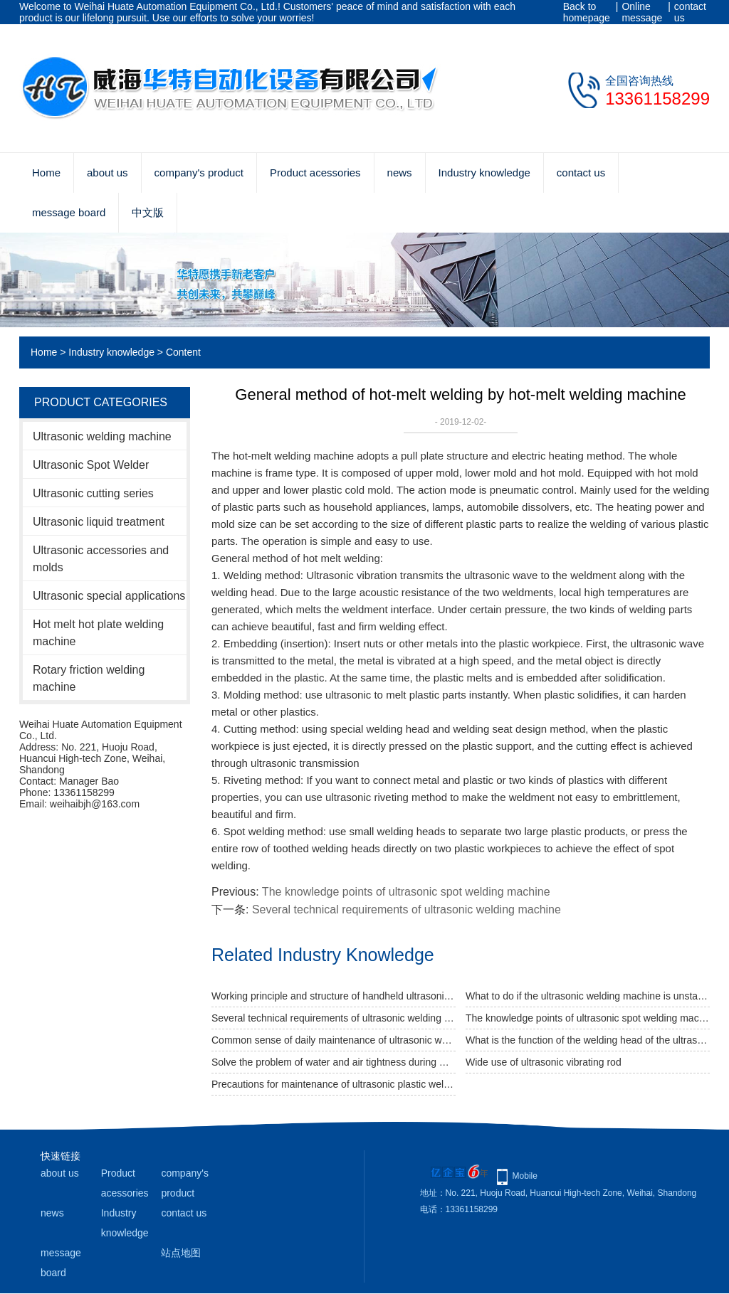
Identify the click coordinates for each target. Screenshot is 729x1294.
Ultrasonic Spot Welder (91, 465)
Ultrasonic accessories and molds (101, 558)
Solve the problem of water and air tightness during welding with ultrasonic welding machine (333, 1062)
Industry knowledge (484, 172)
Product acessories (315, 172)
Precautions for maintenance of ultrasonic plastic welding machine (333, 1084)
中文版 (148, 212)
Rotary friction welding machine (89, 678)
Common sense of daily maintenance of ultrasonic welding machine (333, 1040)
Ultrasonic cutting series (93, 493)
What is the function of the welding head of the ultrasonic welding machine (588, 1040)
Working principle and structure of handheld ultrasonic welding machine (333, 996)
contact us (690, 12)
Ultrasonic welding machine (102, 436)
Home (46, 172)
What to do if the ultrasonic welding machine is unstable (588, 996)
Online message (642, 12)
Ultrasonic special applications (109, 596)
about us (107, 172)
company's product (198, 172)
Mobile (525, 1176)
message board (68, 212)
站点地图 (181, 1252)
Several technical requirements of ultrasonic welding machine (406, 909)
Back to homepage (586, 12)
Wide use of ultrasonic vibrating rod (544, 1062)
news (399, 172)
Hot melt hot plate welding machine (98, 632)
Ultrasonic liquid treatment (98, 522)
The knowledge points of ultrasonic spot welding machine (406, 892)
